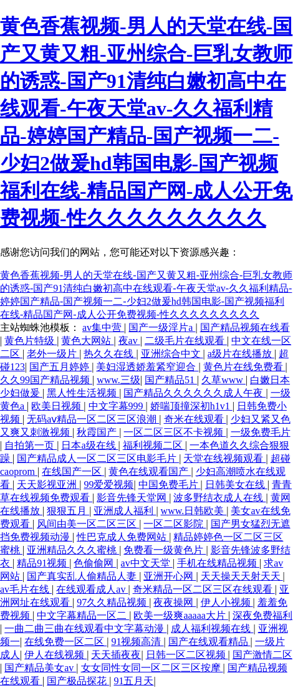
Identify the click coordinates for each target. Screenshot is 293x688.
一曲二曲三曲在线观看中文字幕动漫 (85, 628)
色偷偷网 (95, 563)
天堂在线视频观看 (224, 458)
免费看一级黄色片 (164, 550)
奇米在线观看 (195, 419)
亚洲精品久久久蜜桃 (73, 550)
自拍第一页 (30, 445)
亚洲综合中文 (172, 353)
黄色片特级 (30, 340)
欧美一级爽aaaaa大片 (180, 615)
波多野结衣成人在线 (219, 497)
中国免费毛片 (169, 484)
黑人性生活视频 (83, 393)
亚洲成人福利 (125, 510)
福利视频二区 (154, 445)
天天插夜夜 (116, 654)
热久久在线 (110, 353)
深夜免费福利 (262, 615)
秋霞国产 (98, 432)
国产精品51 (171, 380)
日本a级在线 (89, 445)
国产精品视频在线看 (245, 327)
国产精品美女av (40, 667)
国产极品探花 (78, 681)
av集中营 (103, 327)
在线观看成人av (92, 589)
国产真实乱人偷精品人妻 (83, 576)
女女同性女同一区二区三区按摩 (152, 667)
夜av (129, 340)
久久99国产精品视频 (46, 380)
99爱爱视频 (108, 484)
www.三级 (118, 380)
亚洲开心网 (169, 576)
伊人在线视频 (55, 654)
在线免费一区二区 (65, 641)
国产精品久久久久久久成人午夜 (194, 393)
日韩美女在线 (236, 484)
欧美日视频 (57, 406)
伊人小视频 (227, 602)
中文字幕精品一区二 (83, 615)
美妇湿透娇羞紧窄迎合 (147, 366)
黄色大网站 (87, 340)
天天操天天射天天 (242, 576)
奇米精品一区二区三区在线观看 (204, 589)
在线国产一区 (73, 471)
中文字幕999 (117, 406)
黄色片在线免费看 (244, 366)
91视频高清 (137, 641)
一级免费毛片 (261, 432)
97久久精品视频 (113, 602)
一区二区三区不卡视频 (174, 432)
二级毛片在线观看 (186, 340)
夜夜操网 (174, 602)
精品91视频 (43, 563)
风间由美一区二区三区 (88, 523)
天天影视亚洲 (48, 484)
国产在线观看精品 (209, 641)
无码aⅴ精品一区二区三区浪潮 (93, 419)
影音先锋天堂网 (133, 497)
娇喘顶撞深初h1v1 (191, 406)
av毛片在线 (26, 589)
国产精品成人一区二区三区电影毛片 (98, 458)
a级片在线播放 (241, 353)
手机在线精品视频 (218, 563)
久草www (223, 380)
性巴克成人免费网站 (123, 537)
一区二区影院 (174, 523)
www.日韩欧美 (194, 510)
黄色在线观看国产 (149, 471)
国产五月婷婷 (60, 366)
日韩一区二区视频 (187, 654)
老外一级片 (53, 353)
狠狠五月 (68, 510)
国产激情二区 (262, 654)
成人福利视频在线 (212, 628)
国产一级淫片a (161, 327)
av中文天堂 (147, 563)
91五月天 (133, 681)
